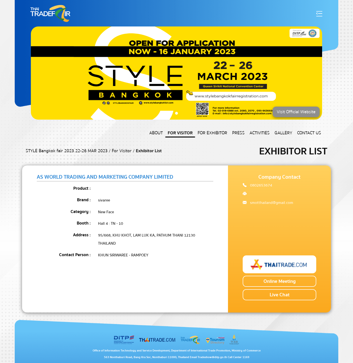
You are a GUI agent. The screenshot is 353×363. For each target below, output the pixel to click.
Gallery (283, 133)
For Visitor (180, 133)
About (156, 133)
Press (238, 133)
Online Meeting (280, 281)
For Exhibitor (212, 133)
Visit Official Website (296, 111)
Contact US (309, 133)
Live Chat (280, 295)
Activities (260, 133)
